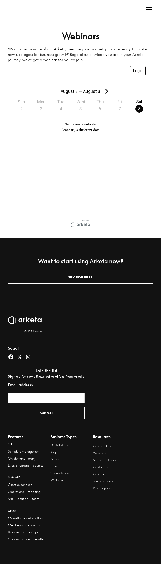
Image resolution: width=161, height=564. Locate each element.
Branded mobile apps (23, 532)
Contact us (100, 467)
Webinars (99, 453)
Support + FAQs (104, 460)
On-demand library (21, 458)
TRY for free (80, 277)
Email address (20, 384)
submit (46, 413)
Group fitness (59, 473)
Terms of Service (104, 481)
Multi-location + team (23, 499)
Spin (53, 466)
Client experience (20, 485)
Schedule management (24, 451)
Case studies (102, 446)
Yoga (54, 452)
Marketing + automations (26, 518)
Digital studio (59, 445)
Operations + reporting (24, 492)
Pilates (54, 459)
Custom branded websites (26, 539)
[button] (148, 8)
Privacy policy (103, 488)
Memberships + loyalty (24, 525)
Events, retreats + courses (25, 465)
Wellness (56, 480)
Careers (98, 474)
